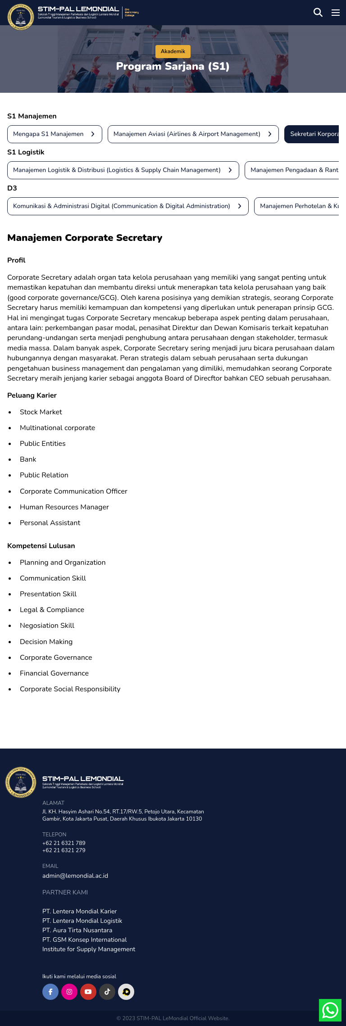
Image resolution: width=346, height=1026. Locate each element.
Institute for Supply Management (88, 949)
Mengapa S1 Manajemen (57, 134)
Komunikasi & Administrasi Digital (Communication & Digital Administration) (130, 206)
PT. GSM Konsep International (84, 939)
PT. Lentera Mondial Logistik (82, 921)
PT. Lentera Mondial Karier (79, 911)
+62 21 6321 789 (64, 843)
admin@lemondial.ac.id (75, 876)
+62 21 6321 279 (64, 850)
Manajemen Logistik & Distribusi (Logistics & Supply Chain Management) (126, 170)
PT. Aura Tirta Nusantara (77, 930)
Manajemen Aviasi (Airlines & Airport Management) (196, 134)
